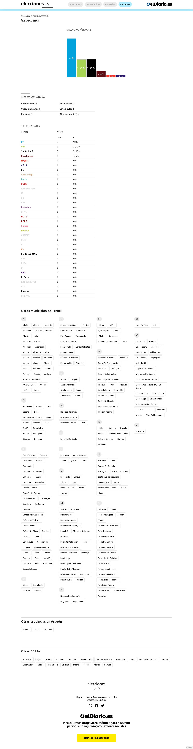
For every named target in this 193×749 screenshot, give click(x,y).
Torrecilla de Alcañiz (107, 553)
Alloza (46, 363)
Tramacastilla (119, 591)
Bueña (26, 433)
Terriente (102, 509)
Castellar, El (45, 498)
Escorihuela (38, 585)
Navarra (107, 665)
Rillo (101, 428)
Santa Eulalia (103, 482)
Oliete (101, 336)
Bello (36, 412)
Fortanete (80, 331)
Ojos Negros (103, 331)
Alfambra (48, 358)
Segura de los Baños (107, 488)
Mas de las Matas (68, 520)
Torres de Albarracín (106, 574)
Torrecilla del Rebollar (107, 558)
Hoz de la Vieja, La (68, 417)
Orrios (124, 341)
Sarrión (116, 482)
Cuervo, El (27, 563)
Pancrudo (124, 358)
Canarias (60, 659)
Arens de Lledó (29, 385)
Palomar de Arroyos (106, 358)
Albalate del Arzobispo (32, 341)
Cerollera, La (28, 542)
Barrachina (27, 406)
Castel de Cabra (29, 498)
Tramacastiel (103, 591)
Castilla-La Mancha (104, 659)
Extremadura (28, 665)
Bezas (26, 423)
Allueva (26, 368)
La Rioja (65, 665)
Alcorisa (36, 358)
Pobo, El (123, 385)
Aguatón (48, 325)
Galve (63, 379)
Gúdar (77, 396)
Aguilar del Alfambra (43, 331)
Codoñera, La (42, 542)
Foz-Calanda (65, 336)
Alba (36, 336)
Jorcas (74, 461)
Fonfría (86, 325)
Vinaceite (161, 410)
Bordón (26, 428)
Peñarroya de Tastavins (108, 379)
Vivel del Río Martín (154, 415)
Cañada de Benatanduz (33, 515)
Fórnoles (80, 363)
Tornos (101, 520)
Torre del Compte (105, 542)
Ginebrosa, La (66, 390)
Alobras (48, 368)
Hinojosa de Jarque (68, 412)
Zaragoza (48, 629)
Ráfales (120, 439)
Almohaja (37, 368)
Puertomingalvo (105, 412)
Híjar (83, 423)
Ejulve (25, 585)
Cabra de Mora (29, 455)
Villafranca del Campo (145, 374)
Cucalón (47, 558)
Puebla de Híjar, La (106, 401)
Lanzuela (78, 477)
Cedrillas (45, 531)
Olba (116, 331)
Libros (63, 482)
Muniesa (79, 580)
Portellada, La (104, 390)
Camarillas (27, 477)
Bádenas (26, 439)
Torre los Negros (105, 547)
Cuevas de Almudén (43, 563)
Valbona (152, 341)
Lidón (74, 482)
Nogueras (64, 601)
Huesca (26, 629)
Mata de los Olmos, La (70, 526)
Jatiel (64, 461)
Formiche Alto (66, 331)
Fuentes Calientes (82, 347)
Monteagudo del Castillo (70, 563)
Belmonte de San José (32, 417)
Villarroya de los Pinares (146, 404)
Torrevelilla (103, 580)
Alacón (26, 336)
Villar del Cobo (142, 393)
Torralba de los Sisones (108, 526)
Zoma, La (140, 431)
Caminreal (27, 482)
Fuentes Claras (66, 352)
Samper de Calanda (106, 466)
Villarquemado (156, 399)
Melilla (86, 665)
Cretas (36, 553)
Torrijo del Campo (106, 585)
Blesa (47, 423)
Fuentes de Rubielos (69, 358)
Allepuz (36, 363)
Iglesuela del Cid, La (68, 439)
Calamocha (27, 461)
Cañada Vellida (29, 526)
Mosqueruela (66, 580)
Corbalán (26, 547)
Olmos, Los (113, 336)
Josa (84, 461)
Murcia (97, 665)
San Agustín (103, 471)
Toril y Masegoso (105, 515)
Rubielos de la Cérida (118, 433)
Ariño (26, 390)
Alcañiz (26, 358)
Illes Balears (53, 665)
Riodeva (112, 428)
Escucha (26, 591)
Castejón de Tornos (31, 493)
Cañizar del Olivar (30, 531)
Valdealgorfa (141, 347)
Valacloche (140, 341)
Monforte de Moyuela (69, 547)
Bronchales (38, 428)
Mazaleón (64, 531)
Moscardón (84, 574)
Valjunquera (156, 358)
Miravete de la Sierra (69, 542)
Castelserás (27, 509)
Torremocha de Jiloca (107, 569)
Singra (101, 493)
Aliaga (26, 363)
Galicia (41, 665)
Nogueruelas (78, 601)
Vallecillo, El (141, 363)
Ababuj (26, 325)
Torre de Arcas (104, 531)
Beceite (26, 412)
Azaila (36, 390)
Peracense (102, 368)
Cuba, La (26, 558)
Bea (49, 406)
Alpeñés (26, 374)
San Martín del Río (120, 471)
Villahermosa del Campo (146, 379)
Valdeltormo (155, 352)
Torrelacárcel (103, 563)
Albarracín (27, 347)
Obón (101, 325)
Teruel (113, 509)
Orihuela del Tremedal (107, 341)
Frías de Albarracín (68, 341)
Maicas (64, 509)
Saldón (114, 461)
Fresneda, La (81, 336)
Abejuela (37, 325)
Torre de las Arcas (106, 536)
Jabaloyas (64, 455)
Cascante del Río (30, 488)
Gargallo (74, 379)
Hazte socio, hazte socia (96, 738)
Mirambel (64, 536)
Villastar (139, 410)
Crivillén (47, 553)
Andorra (47, 374)
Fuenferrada (65, 347)
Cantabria (72, 659)
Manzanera (76, 509)
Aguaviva (27, 331)
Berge (48, 417)
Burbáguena (38, 433)
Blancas (36, 423)
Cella (37, 536)
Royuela (123, 428)
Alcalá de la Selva (41, 352)
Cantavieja (39, 482)
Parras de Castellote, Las (108, 363)
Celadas (26, 536)
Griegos (79, 390)
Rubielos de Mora (105, 439)
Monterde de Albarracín (70, 569)
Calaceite (43, 455)
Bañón (39, 406)
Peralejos (115, 368)
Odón (111, 325)
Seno (123, 488)
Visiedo (139, 415)
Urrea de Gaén (142, 325)
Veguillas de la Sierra (145, 368)
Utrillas (155, 325)
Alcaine (26, 352)
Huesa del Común (68, 423)
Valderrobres (141, 358)
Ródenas (102, 444)
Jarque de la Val (79, 455)
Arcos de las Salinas (31, 379)
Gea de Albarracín (68, 385)
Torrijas (115, 580)
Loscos (64, 493)
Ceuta (132, 659)
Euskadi (165, 659)
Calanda (39, 461)
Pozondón (118, 390)
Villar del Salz (158, 393)
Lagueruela (65, 477)
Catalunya (120, 659)
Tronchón (102, 596)
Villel (150, 410)
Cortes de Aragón (41, 547)
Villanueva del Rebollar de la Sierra (148, 386)
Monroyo (85, 553)
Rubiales (101, 433)
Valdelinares (141, 352)
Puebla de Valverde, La (108, 406)
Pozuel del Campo (106, 396)
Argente (43, 385)
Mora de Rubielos (68, 574)
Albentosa (39, 347)
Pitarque (101, 385)
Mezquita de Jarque (81, 531)
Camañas (39, 477)
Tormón (120, 515)
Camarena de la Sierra (32, 471)
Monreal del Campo (68, 553)
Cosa (26, 553)
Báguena (38, 439)
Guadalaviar (65, 396)
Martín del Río (66, 515)
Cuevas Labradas (30, 569)
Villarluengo (141, 399)
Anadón (37, 374)
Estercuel (37, 591)
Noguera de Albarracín (70, 596)
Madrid (76, 665)
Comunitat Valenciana (148, 659)
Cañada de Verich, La (32, 520)
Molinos (86, 542)
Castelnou (39, 504)
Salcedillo (102, 461)
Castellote (27, 504)
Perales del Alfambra (107, 374)
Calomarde (27, 466)
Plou (112, 385)
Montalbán (65, 558)
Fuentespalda (66, 363)
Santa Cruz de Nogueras (108, 477)
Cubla (37, 558)
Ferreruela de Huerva (69, 325)
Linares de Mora (67, 488)
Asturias (49, 659)
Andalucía (27, 659)
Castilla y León (86, 659)
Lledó (81, 488)
